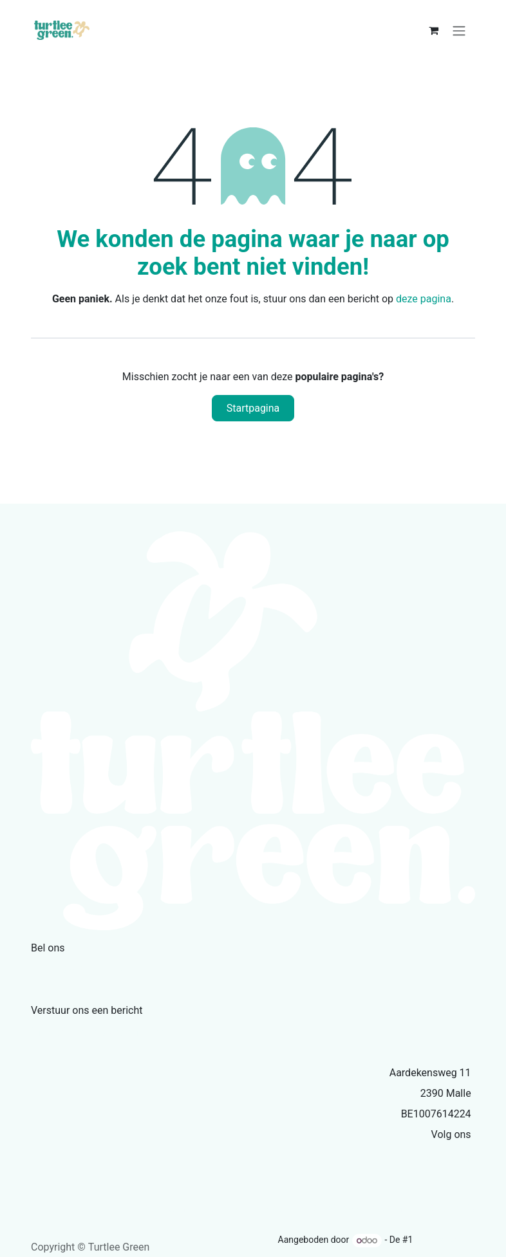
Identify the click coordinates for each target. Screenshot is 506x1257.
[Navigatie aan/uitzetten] (459, 30)
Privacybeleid (445, 1208)
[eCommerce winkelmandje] (433, 30)
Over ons (228, 1208)
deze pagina (423, 299)
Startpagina (253, 408)
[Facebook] (467, 1157)
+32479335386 (76, 969)
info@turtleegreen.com (100, 1031)
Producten (280, 1208)
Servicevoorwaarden (359, 1208)
